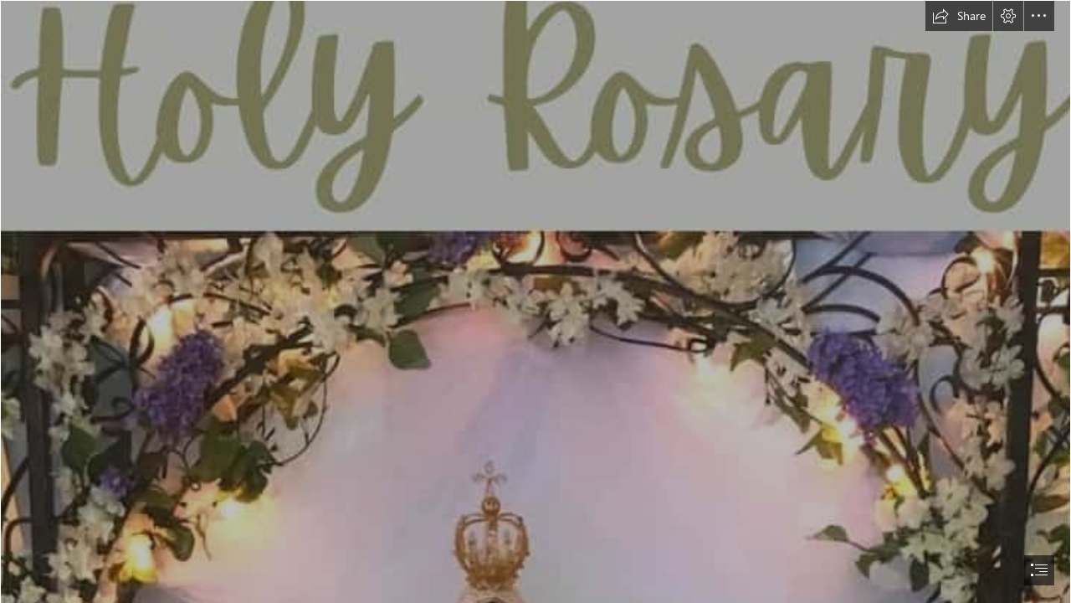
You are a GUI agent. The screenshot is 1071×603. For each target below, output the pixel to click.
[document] (535, 301)
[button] (958, 16)
